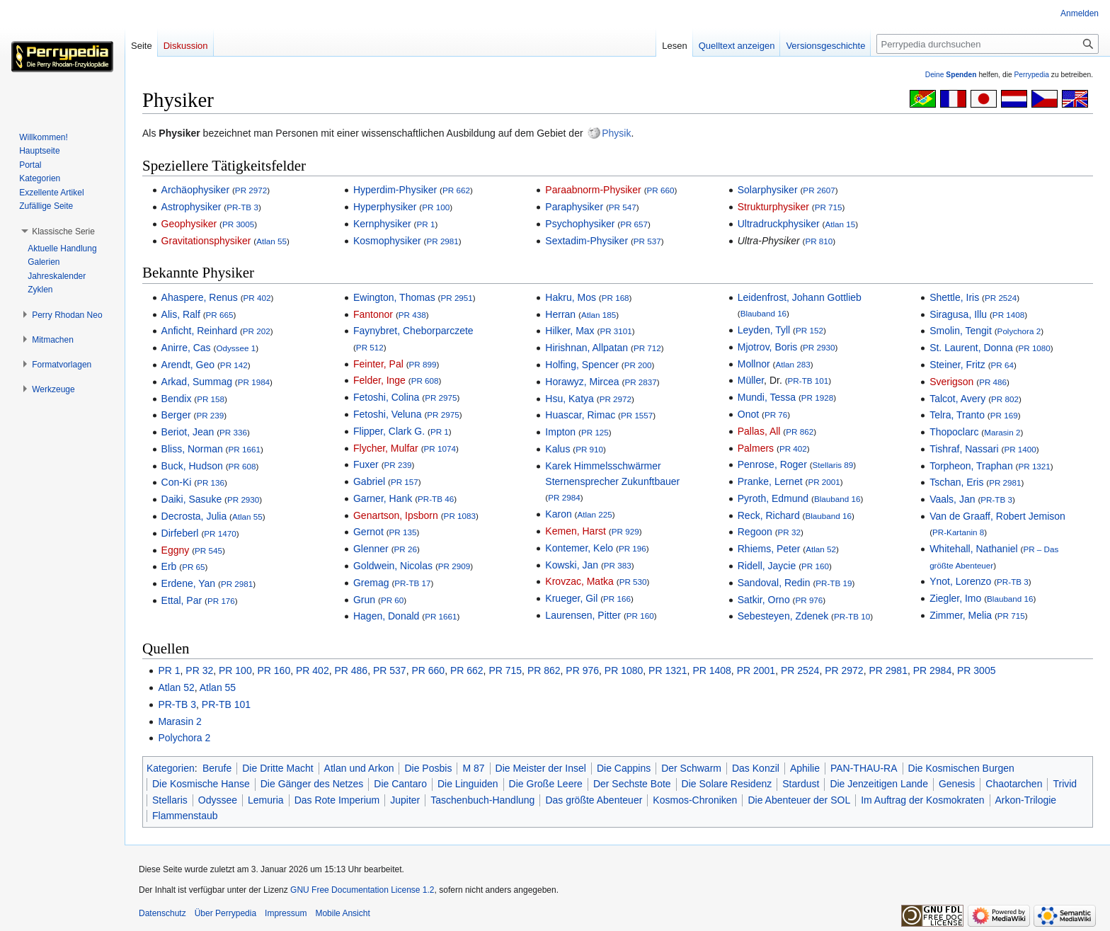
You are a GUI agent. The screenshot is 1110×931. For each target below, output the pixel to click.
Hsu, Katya (569, 398)
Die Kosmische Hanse (201, 783)
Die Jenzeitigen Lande (879, 783)
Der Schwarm (691, 768)
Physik (616, 133)
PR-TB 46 (436, 498)
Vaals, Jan (952, 499)
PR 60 (392, 600)
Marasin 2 (1002, 432)
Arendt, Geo (188, 364)
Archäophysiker (195, 189)
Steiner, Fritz (957, 364)
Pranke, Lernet (770, 481)
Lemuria (266, 800)
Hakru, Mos (570, 297)
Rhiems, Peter (769, 548)
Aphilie (805, 768)
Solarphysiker (768, 189)
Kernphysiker (382, 223)
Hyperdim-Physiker (395, 189)
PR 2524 (1001, 297)
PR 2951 (456, 297)
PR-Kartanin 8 (958, 532)
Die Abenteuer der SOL (799, 800)
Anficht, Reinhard (199, 330)
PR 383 (617, 565)
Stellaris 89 (833, 464)
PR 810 (818, 241)
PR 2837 (640, 382)
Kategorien (171, 768)
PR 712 (647, 348)
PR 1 (425, 224)
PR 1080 (1034, 348)
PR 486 (993, 382)
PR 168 (615, 297)
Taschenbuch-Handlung (482, 800)
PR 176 (221, 600)
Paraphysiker (574, 206)
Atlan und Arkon (359, 768)
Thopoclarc (953, 432)
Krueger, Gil (571, 598)
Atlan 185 (598, 314)
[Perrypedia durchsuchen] (987, 44)
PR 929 (625, 531)
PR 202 (256, 331)
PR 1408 (1008, 314)
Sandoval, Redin (774, 582)
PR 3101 (615, 331)
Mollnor (754, 364)
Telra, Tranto (957, 415)
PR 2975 (441, 397)
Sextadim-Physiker (586, 240)
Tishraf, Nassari (964, 449)
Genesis (957, 783)
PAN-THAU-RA (864, 768)
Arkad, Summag (196, 381)
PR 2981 (442, 241)
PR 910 (589, 449)
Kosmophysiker (387, 240)
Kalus (557, 449)
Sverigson (951, 381)
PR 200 (638, 365)
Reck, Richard (769, 515)
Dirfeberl (180, 533)
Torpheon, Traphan (971, 466)
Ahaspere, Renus (199, 297)
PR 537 (647, 241)
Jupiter (405, 800)
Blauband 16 (763, 313)
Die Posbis (428, 768)
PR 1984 (254, 382)
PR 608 (242, 466)
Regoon (755, 531)
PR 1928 (817, 397)
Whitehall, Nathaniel (973, 548)
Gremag (371, 582)
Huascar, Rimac (580, 415)
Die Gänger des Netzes (312, 783)
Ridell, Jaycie (767, 565)
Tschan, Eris (956, 482)
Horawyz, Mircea (582, 381)
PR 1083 (460, 515)
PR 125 (595, 432)
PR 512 (370, 347)
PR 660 (661, 190)
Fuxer (366, 464)
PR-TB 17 (412, 583)
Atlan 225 (595, 514)
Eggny (175, 550)
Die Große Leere (546, 783)
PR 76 (776, 414)
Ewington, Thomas (394, 297)
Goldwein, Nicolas (393, 565)
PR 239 (210, 415)
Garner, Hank (382, 498)
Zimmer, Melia (960, 615)
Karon (558, 514)
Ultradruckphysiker (779, 223)
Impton (560, 432)
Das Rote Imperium (337, 800)
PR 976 (809, 600)
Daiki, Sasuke (191, 499)
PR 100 (436, 207)
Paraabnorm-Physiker (593, 189)
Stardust (800, 783)
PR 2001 (824, 481)
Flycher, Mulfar (385, 448)
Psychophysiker (579, 223)
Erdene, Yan (188, 583)
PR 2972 (251, 190)
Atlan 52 (821, 549)
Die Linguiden (467, 783)
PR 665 (220, 314)
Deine (951, 75)
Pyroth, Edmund (773, 498)
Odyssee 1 (236, 348)
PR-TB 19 (834, 583)
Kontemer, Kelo (579, 548)
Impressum (286, 913)
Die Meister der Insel (541, 768)
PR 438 (412, 314)
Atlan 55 (271, 241)
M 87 (473, 768)
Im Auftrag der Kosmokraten (922, 800)
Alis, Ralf (180, 314)
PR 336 (233, 432)
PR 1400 (1020, 449)
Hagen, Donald (386, 616)
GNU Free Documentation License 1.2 (362, 890)
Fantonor (373, 314)
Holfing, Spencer (582, 364)
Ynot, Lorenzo (960, 581)
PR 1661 (245, 449)
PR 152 (809, 330)
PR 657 (634, 224)
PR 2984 (564, 497)
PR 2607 (819, 190)
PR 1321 (1034, 466)
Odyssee (217, 800)
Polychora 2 (1019, 331)
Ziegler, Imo (955, 598)
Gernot (368, 531)
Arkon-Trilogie (1026, 800)
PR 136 (210, 482)
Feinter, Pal (378, 364)
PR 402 (257, 297)
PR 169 (1004, 415)
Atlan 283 (792, 364)
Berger (176, 415)
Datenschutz (162, 913)
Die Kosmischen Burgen (961, 768)
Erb (169, 566)
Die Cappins (624, 768)
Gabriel (369, 481)
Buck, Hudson (192, 466)
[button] (63, 231)
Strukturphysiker (773, 206)
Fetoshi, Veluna (387, 414)
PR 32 (789, 532)
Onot (748, 414)
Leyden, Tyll (764, 330)
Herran (560, 314)
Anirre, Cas (186, 347)
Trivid (1065, 783)
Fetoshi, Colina (386, 397)
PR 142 (234, 365)
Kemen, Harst (575, 531)
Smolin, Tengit (960, 330)
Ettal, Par (181, 600)
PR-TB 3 (242, 207)
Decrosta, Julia (194, 516)
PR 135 (403, 532)
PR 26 (405, 549)
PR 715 (828, 207)
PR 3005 (238, 224)
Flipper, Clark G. (389, 431)
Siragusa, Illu (958, 314)
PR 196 (632, 548)
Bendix (176, 398)
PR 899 (423, 364)
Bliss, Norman (192, 449)
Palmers (756, 448)
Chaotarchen (1013, 783)
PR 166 (617, 598)
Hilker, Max (569, 330)
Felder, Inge (379, 380)
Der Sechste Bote (632, 783)
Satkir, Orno (764, 599)
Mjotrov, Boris (768, 347)
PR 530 (633, 581)
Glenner (371, 548)
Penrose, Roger (772, 464)
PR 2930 (243, 499)
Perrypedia (1031, 75)
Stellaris (170, 800)
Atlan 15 (840, 224)
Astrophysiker (191, 206)
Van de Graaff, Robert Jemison (997, 516)
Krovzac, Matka (579, 581)
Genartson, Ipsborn (395, 515)
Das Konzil (755, 768)
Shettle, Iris (954, 297)
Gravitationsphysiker (206, 240)
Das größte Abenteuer (593, 800)
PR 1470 (220, 533)
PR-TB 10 (852, 616)
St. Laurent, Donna (971, 347)
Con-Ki (176, 482)
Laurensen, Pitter (583, 615)
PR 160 (640, 615)
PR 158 (210, 399)
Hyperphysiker (384, 206)
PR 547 (622, 207)
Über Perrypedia (225, 913)
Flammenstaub (185, 815)
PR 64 (1002, 365)
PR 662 (456, 190)
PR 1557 (637, 415)
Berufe (216, 768)
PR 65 (193, 566)
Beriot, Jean (187, 432)
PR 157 (404, 481)
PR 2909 (454, 566)
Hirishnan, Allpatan (586, 347)
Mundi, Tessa (767, 397)
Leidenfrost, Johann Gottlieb (800, 297)
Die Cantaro (400, 783)
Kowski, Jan (571, 565)
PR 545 (208, 550)
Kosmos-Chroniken (695, 800)
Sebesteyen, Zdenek (783, 616)
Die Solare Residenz (727, 783)
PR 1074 (440, 448)
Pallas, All (759, 431)
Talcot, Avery (957, 398)
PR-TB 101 (808, 380)
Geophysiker (189, 223)
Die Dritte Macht (277, 768)
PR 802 (1005, 399)
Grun (364, 599)
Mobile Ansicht (342, 913)
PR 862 (799, 431)
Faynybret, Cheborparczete (413, 330)
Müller (751, 380)
